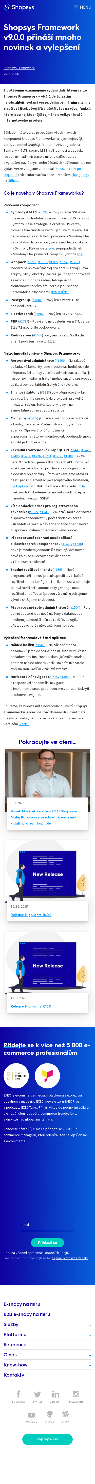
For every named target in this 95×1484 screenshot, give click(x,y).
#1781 (74, 262)
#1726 (36, 456)
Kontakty (14, 1375)
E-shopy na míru (22, 1304)
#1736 (57, 456)
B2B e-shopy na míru (27, 1314)
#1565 (40, 645)
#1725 (32, 262)
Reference (15, 1344)
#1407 (32, 418)
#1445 (75, 450)
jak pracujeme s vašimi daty (69, 1258)
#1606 (37, 335)
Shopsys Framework (19, 67)
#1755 (42, 262)
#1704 (43, 212)
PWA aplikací (20, 486)
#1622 (66, 543)
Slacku (24, 724)
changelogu (80, 174)
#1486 (15, 456)
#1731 (47, 456)
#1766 (64, 262)
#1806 (60, 360)
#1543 (44, 512)
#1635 (33, 512)
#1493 (25, 456)
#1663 (58, 569)
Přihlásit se (47, 1242)
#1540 (53, 676)
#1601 (37, 300)
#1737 (23, 321)
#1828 (45, 392)
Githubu (14, 180)
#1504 (74, 607)
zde (51, 248)
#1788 (68, 456)
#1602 (39, 313)
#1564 (64, 676)
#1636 (77, 543)
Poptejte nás (47, 1439)
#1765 (53, 262)
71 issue (61, 168)
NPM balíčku (60, 292)
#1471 (85, 450)
